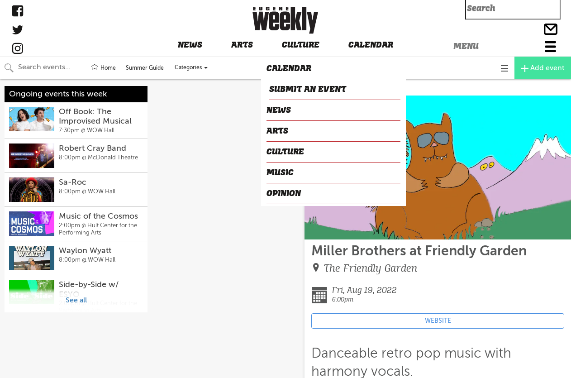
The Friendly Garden (370, 268)
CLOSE (318, 88)
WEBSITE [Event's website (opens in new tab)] (438, 320)
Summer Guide (145, 68)
